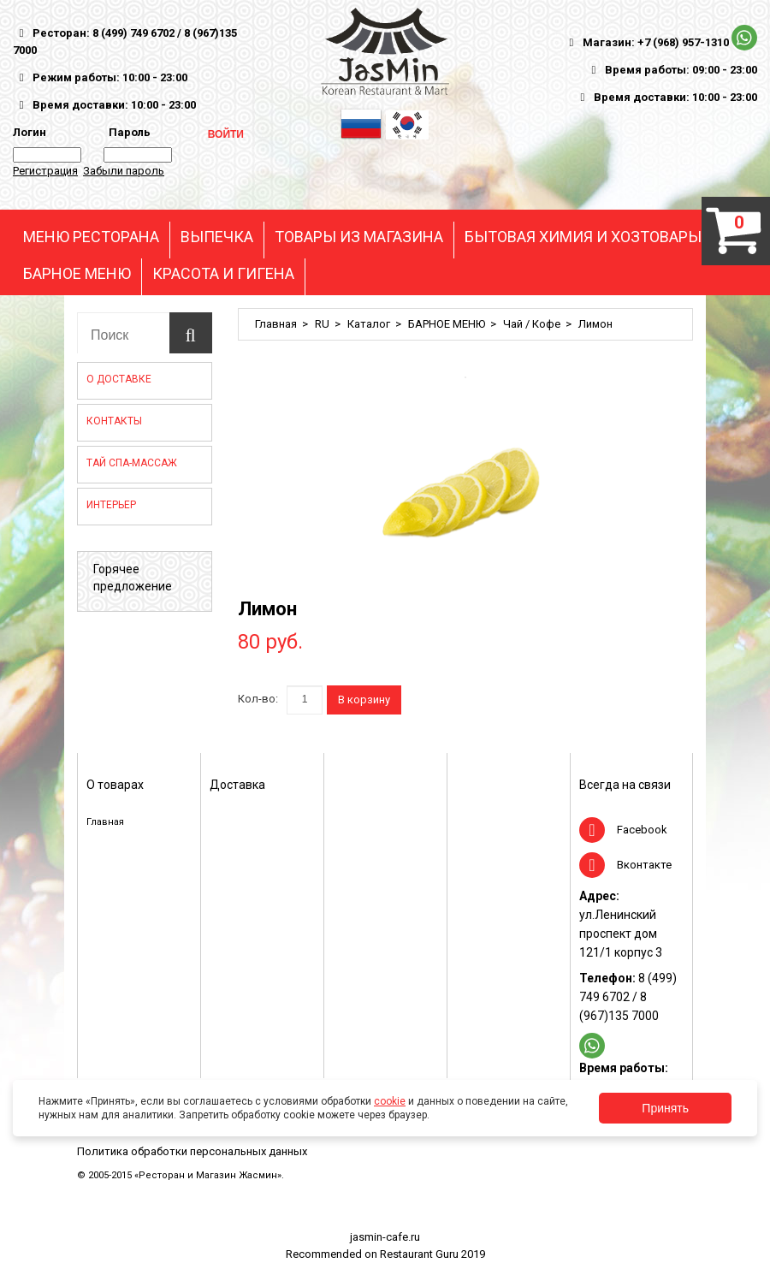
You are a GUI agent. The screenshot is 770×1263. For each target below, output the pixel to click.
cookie (390, 1101)
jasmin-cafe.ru (385, 1236)
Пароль (127, 132)
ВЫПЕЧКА (217, 237)
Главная (276, 323)
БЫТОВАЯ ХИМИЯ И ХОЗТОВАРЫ (583, 237)
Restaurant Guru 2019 (432, 1254)
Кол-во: (258, 698)
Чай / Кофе (531, 323)
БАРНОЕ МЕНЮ (77, 273)
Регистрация (45, 170)
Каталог (368, 323)
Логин (29, 132)
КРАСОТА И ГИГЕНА (223, 273)
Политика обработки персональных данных (192, 1151)
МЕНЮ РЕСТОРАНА (91, 237)
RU (322, 323)
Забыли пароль (123, 170)
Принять (665, 1108)
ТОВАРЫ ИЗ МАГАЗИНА (359, 237)
